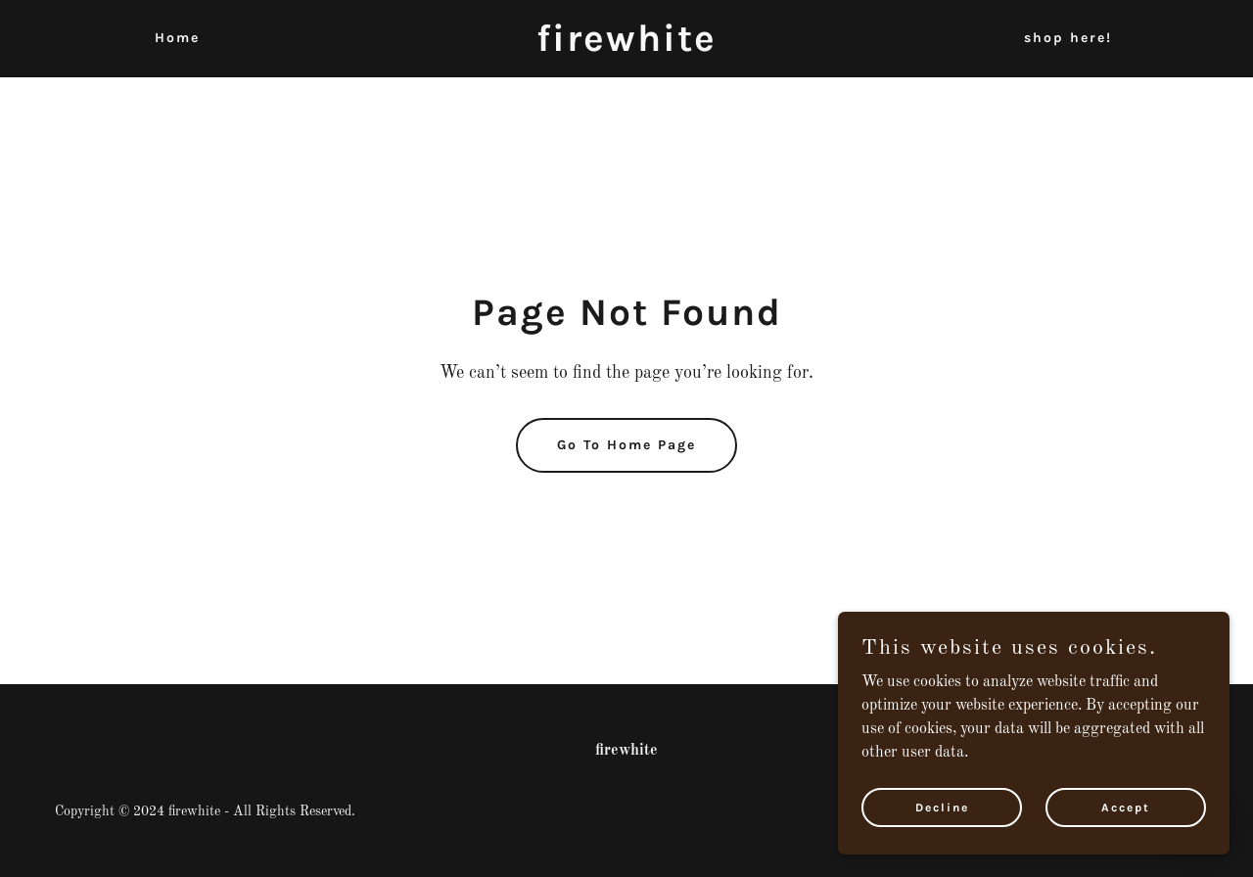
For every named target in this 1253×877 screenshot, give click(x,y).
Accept (1125, 806)
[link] (627, 47)
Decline (942, 806)
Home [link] (177, 37)
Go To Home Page (626, 445)
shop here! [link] (1068, 37)
